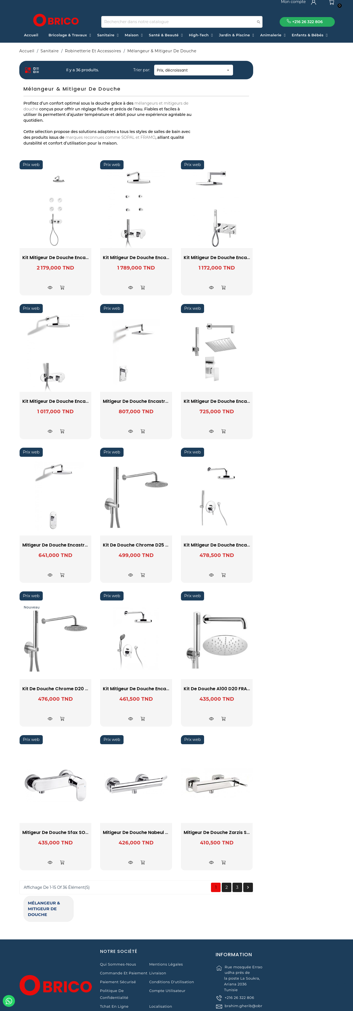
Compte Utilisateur (167, 958)
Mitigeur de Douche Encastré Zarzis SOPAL (231, 401)
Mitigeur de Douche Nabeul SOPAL (222, 832)
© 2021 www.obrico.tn (176, 1003)
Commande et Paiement (124, 940)
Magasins (109, 982)
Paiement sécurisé (118, 949)
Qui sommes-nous (118, 931)
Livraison (157, 940)
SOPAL (57, 128)
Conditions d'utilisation (171, 949)
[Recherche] (182, 22)
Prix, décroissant (274, 70)
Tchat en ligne (114, 973)
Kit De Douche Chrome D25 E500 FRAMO (229, 545)
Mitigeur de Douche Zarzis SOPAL (301, 832)
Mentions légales (166, 931)
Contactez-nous (164, 982)
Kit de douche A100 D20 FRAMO (299, 689)
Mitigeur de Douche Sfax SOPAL (138, 832)
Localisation (160, 973)
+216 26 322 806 (239, 984)
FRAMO (57, 120)
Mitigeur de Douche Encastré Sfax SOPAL (149, 545)
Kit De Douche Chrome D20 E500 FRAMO (148, 689)
